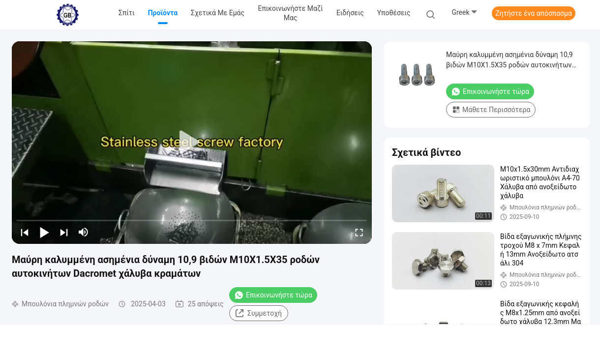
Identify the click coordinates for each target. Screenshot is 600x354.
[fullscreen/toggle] (359, 232)
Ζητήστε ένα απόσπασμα (533, 13)
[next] (64, 232)
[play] (192, 142)
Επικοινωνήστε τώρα (273, 295)
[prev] (24, 232)
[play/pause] (44, 232)
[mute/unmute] (83, 232)
